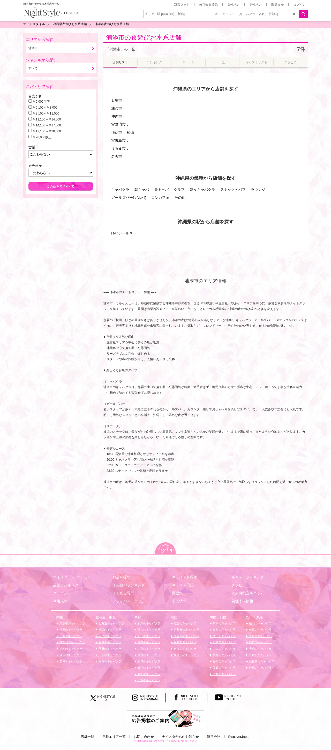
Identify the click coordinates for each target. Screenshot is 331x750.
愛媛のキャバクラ (224, 667)
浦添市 (116, 108)
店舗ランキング (65, 585)
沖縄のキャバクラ (260, 667)
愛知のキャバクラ (148, 674)
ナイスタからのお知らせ (180, 737)
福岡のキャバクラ (260, 623)
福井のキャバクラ (148, 642)
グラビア (238, 585)
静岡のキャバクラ (148, 667)
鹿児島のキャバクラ (261, 661)
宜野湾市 (118, 124)
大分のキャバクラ (260, 648)
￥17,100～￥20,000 (47, 131)
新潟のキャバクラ (148, 623)
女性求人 (233, 4)
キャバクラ (120, 189)
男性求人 (255, 4)
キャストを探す (184, 577)
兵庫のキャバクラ (185, 642)
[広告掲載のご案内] (165, 718)
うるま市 (118, 148)
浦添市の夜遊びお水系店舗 (143, 37)
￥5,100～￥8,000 (45, 107)
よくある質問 (123, 593)
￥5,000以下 (41, 101)
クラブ (179, 189)
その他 (180, 197)
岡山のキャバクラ (224, 636)
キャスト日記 (183, 585)
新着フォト (182, 4)
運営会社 (213, 737)
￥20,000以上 (42, 137)
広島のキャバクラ (224, 642)
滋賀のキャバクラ (185, 623)
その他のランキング (128, 585)
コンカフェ (160, 197)
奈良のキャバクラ (185, 648)
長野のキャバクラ (148, 654)
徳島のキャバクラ (224, 654)
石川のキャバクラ (148, 636)
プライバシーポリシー (130, 601)
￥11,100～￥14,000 (47, 119)
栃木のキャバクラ (70, 648)
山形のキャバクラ (109, 654)
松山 (130, 132)
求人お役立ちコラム (247, 593)
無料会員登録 (208, 4)
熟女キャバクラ (202, 189)
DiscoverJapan (239, 737)
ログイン (299, 4)
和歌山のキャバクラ (186, 654)
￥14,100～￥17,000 (47, 125)
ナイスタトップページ (71, 577)
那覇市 (116, 132)
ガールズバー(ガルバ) (128, 197)
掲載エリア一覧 (114, 737)
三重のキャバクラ (148, 680)
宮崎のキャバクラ (260, 654)
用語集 (177, 593)
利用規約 (60, 601)
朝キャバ (141, 189)
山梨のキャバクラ (148, 648)
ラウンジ (258, 189)
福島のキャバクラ (109, 661)
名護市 (116, 156)
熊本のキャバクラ (260, 642)
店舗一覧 (87, 737)
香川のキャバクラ (224, 661)
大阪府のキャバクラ (186, 636)
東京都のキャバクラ (72, 623)
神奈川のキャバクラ (72, 642)
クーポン (60, 593)
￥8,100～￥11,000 (46, 113)
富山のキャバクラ (148, 629)
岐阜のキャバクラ (148, 661)
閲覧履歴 (277, 4)
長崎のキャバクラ (260, 636)
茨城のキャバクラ (70, 661)
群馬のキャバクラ (70, 654)
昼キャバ (161, 189)
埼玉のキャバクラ (70, 629)
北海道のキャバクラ (111, 623)
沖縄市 (116, 116)
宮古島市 (118, 140)
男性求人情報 (242, 601)
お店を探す (121, 577)
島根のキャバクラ (224, 629)
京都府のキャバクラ (186, 629)
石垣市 (116, 100)
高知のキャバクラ (224, 674)
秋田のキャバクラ (109, 648)
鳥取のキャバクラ (224, 623)
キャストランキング (247, 577)
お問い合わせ (144, 737)
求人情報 (179, 601)
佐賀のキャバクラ (260, 629)
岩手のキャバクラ (109, 636)
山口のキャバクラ (224, 648)
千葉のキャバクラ (70, 636)
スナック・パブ (233, 189)
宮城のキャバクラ (109, 642)
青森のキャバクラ (109, 629)
